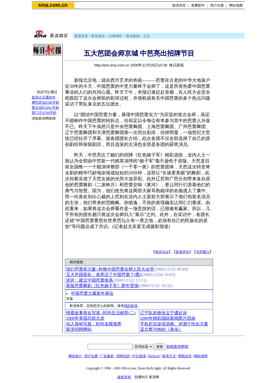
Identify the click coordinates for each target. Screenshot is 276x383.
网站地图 (236, 5)
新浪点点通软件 (44, 97)
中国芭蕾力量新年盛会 (92, 293)
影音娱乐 (98, 36)
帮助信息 (185, 356)
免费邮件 (198, 5)
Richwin (154, 356)
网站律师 (201, 356)
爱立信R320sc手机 (45, 108)
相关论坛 (162, 252)
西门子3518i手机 (44, 113)
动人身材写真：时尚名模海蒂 (93, 324)
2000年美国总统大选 (85, 318)
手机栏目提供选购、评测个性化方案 (174, 324)
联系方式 (169, 356)
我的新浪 (131, 306)
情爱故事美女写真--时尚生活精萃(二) (101, 313)
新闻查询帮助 (177, 346)
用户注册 (217, 5)
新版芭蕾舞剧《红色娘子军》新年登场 (102, 285)
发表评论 (182, 252)
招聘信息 (123, 356)
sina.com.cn (53, 5)
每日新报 (133, 36)
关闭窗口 (203, 252)
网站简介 (75, 356)
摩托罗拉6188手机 (45, 102)
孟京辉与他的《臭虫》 (161, 329)
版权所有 (124, 377)
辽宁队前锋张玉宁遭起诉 (163, 313)
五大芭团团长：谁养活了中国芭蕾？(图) (103, 274)
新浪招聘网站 (79, 329)
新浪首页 (179, 5)
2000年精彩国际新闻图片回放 (167, 318)
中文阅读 (139, 356)
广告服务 (107, 356)
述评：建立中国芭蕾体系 (89, 280)
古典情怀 (115, 36)
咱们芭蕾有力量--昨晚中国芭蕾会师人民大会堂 (110, 269)
